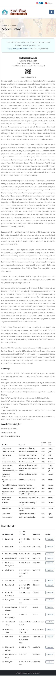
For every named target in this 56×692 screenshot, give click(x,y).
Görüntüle (50, 539)
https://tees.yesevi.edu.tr (17, 48)
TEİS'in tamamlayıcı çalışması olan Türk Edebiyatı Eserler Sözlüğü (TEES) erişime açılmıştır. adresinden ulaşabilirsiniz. (28, 45)
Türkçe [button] (49, 3)
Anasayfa (4, 26)
